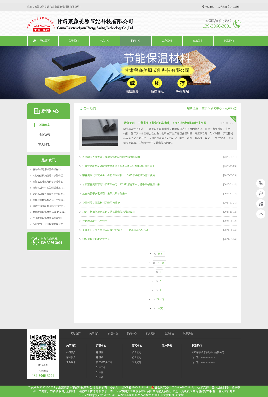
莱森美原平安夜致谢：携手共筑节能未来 (104, 193)
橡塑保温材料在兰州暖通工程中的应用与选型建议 (58, 187)
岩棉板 (99, 377)
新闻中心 (136, 40)
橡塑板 (99, 357)
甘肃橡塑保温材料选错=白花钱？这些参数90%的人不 (60, 212)
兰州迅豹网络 (220, 387)
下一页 (160, 299)
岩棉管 (99, 372)
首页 (160, 254)
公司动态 (44, 124)
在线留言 (198, 40)
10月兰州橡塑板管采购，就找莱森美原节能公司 (108, 211)
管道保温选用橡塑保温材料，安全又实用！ (55, 169)
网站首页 (45, 40)
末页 (160, 308)
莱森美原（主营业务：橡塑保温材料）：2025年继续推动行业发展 (164, 122)
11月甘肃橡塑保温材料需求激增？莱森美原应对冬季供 (60, 206)
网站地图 (209, 6)
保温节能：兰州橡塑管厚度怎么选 (50, 224)
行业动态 (44, 134)
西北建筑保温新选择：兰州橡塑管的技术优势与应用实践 (62, 199)
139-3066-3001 (261, 183)
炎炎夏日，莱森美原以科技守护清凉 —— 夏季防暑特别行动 (115, 230)
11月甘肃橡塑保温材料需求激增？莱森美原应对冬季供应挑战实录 (118, 166)
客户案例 (167, 40)
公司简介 (71, 352)
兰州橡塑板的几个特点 (94, 221)
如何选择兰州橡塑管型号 (96, 239)
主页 (205, 108)
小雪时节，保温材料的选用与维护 (101, 202)
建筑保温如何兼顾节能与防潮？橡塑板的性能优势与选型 (62, 193)
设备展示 (71, 362)
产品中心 (105, 40)
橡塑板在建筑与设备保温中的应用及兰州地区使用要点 (60, 181)
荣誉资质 (71, 357)
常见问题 (44, 144)
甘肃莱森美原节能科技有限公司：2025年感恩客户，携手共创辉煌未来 (121, 184)
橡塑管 (99, 352)
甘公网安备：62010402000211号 (172, 387)
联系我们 (222, 6)
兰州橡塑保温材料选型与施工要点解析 (52, 218)
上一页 (160, 263)
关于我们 (74, 40)
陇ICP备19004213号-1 (134, 387)
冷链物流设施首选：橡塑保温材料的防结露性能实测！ (60, 175)
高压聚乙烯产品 (104, 362)
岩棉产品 (100, 367)
